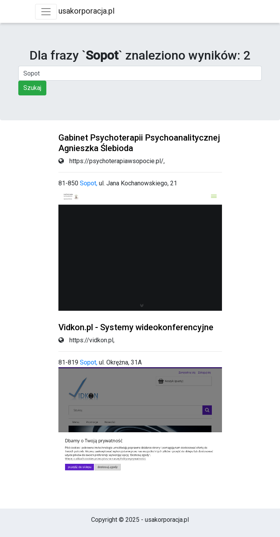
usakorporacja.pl (86, 11)
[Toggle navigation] (46, 11)
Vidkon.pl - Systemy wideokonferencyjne (135, 327)
